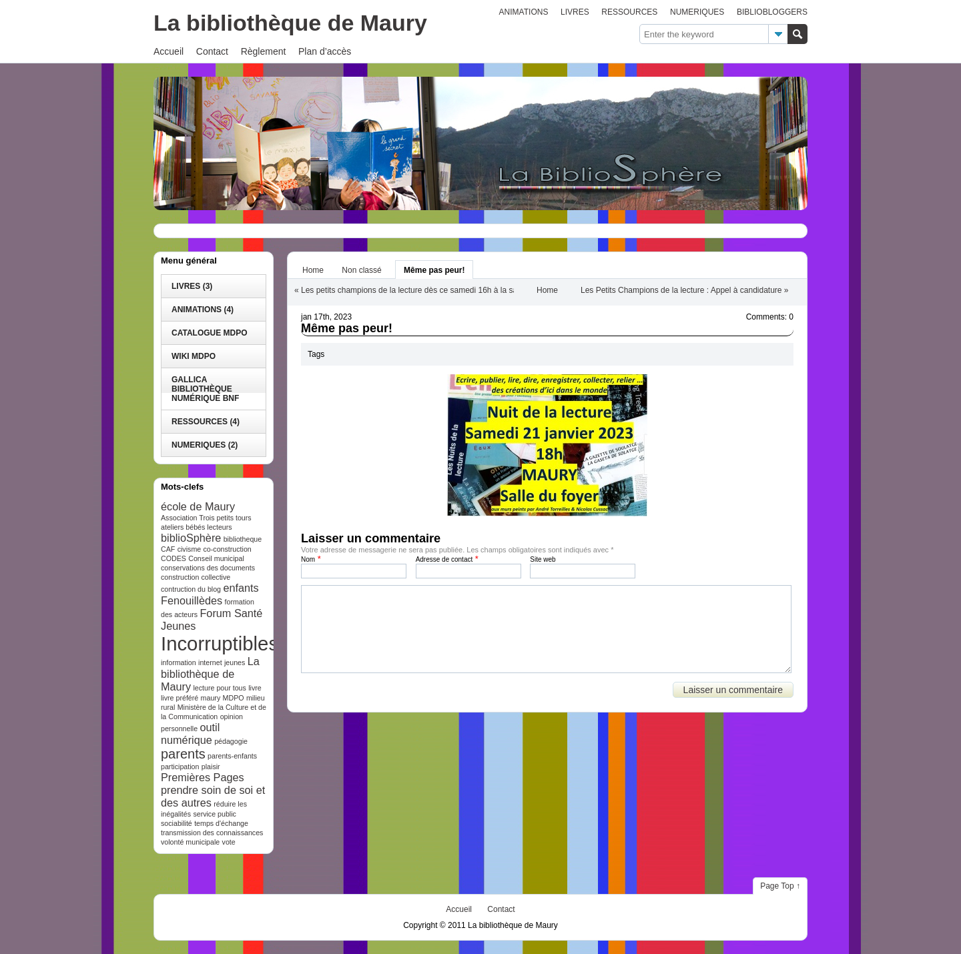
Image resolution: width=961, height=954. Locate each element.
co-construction (228, 549)
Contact (212, 51)
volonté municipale (190, 842)
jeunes (234, 662)
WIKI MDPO (194, 356)
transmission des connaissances (212, 833)
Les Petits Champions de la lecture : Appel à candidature (681, 290)
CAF (168, 549)
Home (313, 270)
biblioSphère (191, 538)
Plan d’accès (324, 51)
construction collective (195, 577)
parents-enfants (232, 756)
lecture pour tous (220, 688)
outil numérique (190, 733)
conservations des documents (208, 568)
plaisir (211, 767)
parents (183, 754)
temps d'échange (221, 823)
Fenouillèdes (191, 600)
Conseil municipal (216, 558)
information (178, 662)
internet (210, 662)
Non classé (361, 270)
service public (214, 814)
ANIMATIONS (524, 12)
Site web (542, 559)
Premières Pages (202, 777)
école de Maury (198, 506)
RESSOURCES (629, 12)
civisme (190, 549)
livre (255, 688)
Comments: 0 (769, 317)
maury (211, 698)
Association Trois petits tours (206, 518)
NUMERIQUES (697, 12)
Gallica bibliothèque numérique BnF (205, 389)
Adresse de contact (444, 559)
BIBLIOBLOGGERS (772, 12)
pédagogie (231, 741)
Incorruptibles (219, 643)
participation (180, 767)
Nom (308, 559)
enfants (240, 588)
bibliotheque (243, 539)
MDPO (233, 698)
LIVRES (575, 12)
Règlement (263, 51)
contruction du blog (191, 589)
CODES (173, 558)
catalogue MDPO (210, 333)
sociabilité (176, 823)
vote (229, 842)
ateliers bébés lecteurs (196, 527)
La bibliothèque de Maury (290, 22)
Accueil (168, 51)
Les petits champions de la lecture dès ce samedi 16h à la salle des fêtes (430, 290)
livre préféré (179, 698)
